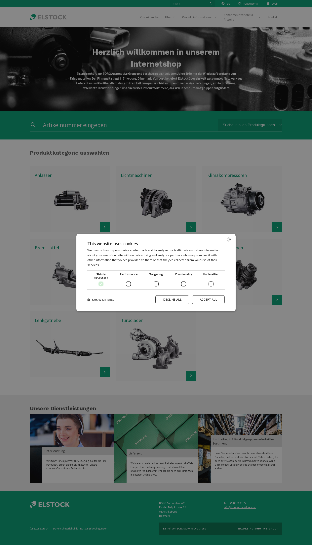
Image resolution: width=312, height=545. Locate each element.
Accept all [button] (208, 299)
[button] (100, 299)
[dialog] (156, 272)
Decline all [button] (172, 299)
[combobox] (229, 239)
